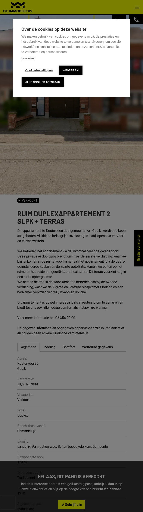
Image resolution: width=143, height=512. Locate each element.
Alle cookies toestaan (42, 82)
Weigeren (71, 70)
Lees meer (27, 58)
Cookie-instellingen (39, 70)
